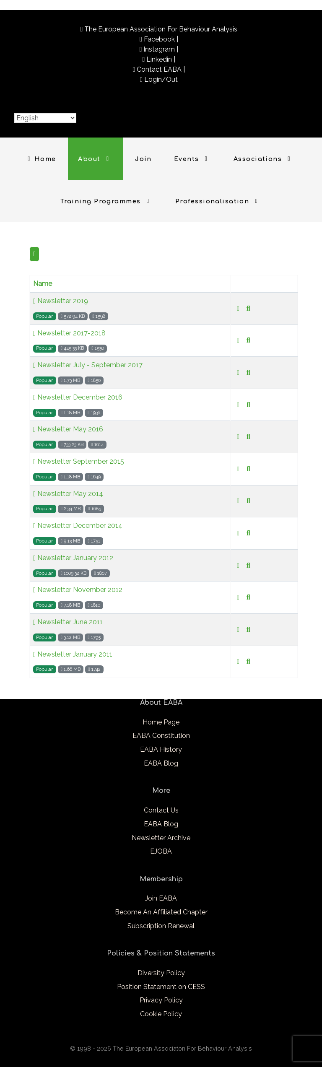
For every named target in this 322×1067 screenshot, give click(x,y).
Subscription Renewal (161, 926)
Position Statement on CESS (161, 987)
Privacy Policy (161, 1000)
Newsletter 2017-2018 (69, 333)
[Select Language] (45, 118)
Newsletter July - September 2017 (88, 365)
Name (42, 284)
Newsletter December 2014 (77, 526)
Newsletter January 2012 (73, 558)
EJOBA (161, 851)
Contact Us (161, 810)
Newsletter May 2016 (68, 429)
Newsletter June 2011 (68, 622)
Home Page (161, 722)
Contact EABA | (161, 69)
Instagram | (160, 49)
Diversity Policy (161, 973)
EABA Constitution (161, 736)
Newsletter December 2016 (77, 397)
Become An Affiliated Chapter (161, 912)
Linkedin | (160, 59)
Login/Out (161, 79)
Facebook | (161, 39)
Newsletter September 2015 (78, 461)
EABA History (161, 749)
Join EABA (161, 898)
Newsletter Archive (161, 838)
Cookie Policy (161, 1014)
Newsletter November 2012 (77, 590)
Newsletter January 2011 (72, 654)
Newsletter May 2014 (68, 494)
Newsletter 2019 (60, 301)
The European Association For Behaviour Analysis (160, 29)
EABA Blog (161, 763)
